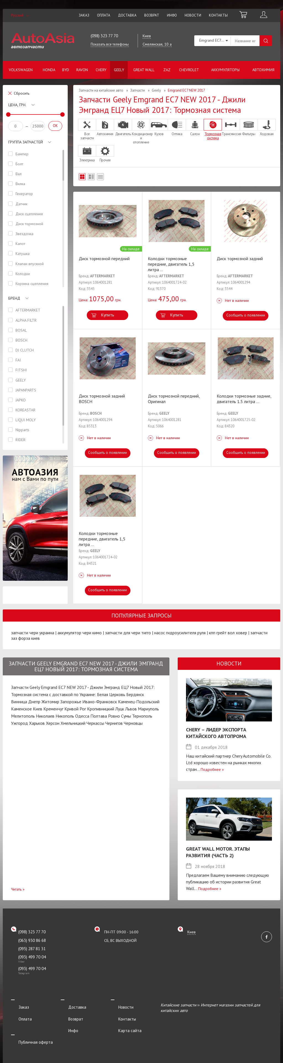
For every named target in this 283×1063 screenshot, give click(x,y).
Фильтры (249, 127)
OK (55, 125)
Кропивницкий (100, 709)
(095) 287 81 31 (32, 948)
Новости (193, 15)
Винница (19, 701)
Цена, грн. (17, 104)
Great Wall (143, 69)
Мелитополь (23, 716)
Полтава (98, 716)
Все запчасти (87, 129)
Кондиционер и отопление (141, 131)
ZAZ (167, 69)
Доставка (127, 15)
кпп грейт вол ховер (228, 632)
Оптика (177, 127)
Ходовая (267, 127)
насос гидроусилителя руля (180, 632)
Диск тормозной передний (104, 258)
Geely (119, 69)
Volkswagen (21, 69)
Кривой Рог (75, 709)
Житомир (50, 701)
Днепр (34, 701)
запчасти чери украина (32, 632)
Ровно (114, 716)
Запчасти (137, 90)
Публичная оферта (28, 1027)
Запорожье (70, 701)
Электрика (87, 153)
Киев (37, 709)
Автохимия (263, 69)
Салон (195, 127)
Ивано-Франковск (99, 701)
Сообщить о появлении (245, 315)
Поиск (266, 40)
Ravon (82, 69)
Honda (49, 69)
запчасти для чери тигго (128, 632)
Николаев (45, 716)
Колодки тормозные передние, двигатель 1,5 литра (171, 264)
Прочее (105, 153)
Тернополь (142, 716)
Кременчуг (53, 709)
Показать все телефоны (110, 44)
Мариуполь (148, 709)
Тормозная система (213, 129)
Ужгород (19, 723)
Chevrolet (189, 69)
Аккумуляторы (225, 69)
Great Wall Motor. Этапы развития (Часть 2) (218, 852)
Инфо (172, 15)
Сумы (126, 716)
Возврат (151, 15)
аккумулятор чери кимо (79, 632)
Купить (107, 315)
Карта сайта (122, 1020)
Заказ (84, 15)
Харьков (37, 723)
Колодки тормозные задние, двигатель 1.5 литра (244, 398)
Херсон (52, 723)
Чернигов (114, 723)
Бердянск (135, 694)
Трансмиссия (231, 127)
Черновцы (133, 723)
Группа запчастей (25, 142)
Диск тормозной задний (240, 258)
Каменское (21, 709)
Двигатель (123, 127)
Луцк (119, 709)
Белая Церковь (111, 694)
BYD (65, 69)
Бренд (14, 298)
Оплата (103, 15)
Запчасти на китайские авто (101, 90)
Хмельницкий (73, 723)
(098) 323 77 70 (104, 35)
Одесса (82, 716)
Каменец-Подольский (138, 701)
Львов (131, 709)
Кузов (159, 127)
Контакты (218, 15)
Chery (101, 69)
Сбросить (21, 93)
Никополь (65, 716)
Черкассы (95, 723)
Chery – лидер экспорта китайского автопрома (216, 732)
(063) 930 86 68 (32, 940)
